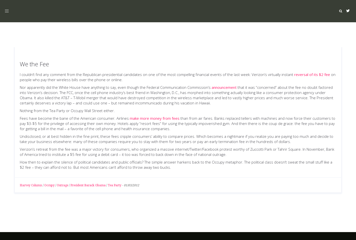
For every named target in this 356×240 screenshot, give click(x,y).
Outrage (62, 185)
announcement (224, 87)
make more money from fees (154, 118)
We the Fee (34, 64)
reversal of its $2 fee (312, 74)
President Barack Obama (88, 185)
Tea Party (114, 185)
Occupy (49, 185)
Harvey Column (31, 185)
